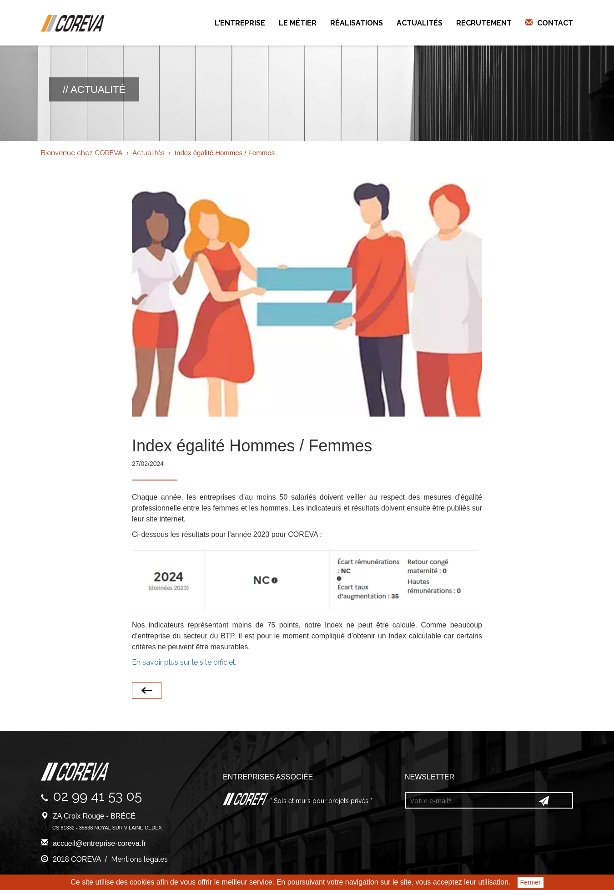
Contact (555, 23)
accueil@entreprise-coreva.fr (99, 843)
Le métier (298, 23)
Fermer (530, 882)
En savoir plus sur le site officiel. (184, 662)
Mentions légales (139, 859)
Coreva (73, 23)
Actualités (420, 23)
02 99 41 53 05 (97, 796)
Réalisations (356, 23)
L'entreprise (240, 23)
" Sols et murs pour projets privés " (320, 800)
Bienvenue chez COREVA (81, 153)
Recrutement (484, 23)
